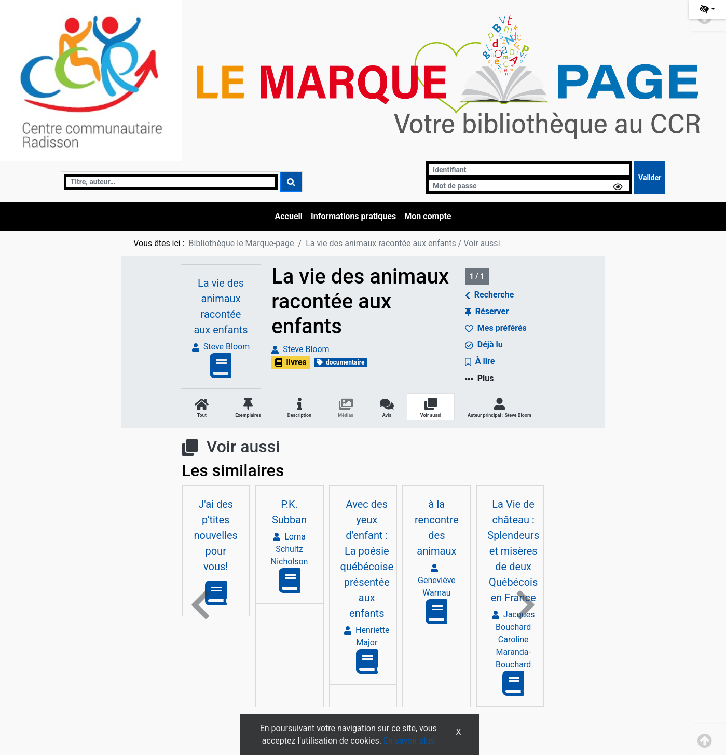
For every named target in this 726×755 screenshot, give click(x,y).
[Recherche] (171, 182)
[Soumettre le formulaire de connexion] (649, 177)
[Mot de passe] (529, 186)
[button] (200, 605)
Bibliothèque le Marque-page (241, 243)
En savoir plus (409, 741)
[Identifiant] (529, 169)
